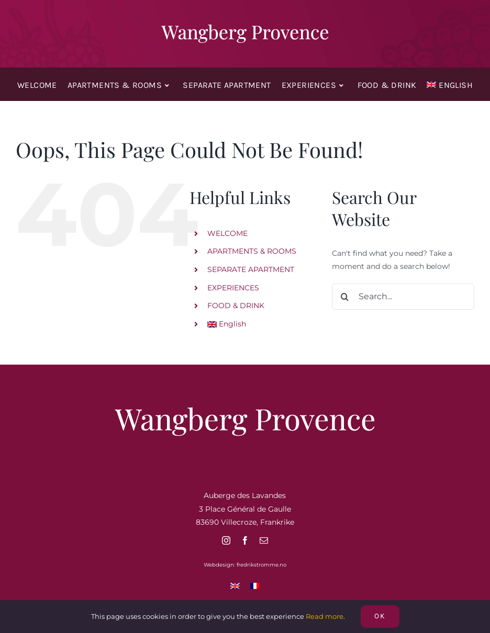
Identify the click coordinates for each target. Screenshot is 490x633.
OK (380, 616)
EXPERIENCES (233, 287)
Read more (324, 616)
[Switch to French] (255, 585)
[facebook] (245, 540)
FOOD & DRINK (235, 305)
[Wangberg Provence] (245, 26)
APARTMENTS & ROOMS (251, 251)
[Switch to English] (235, 585)
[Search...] (403, 297)
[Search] (345, 297)
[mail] (264, 540)
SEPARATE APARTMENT (250, 269)
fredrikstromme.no (261, 564)
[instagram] (226, 540)
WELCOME (227, 233)
